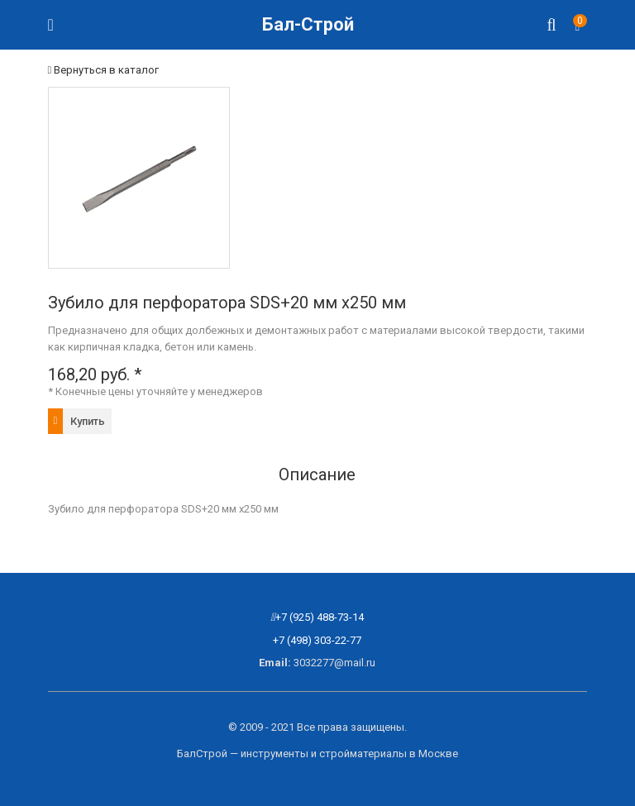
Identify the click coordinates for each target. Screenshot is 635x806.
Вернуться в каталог (104, 70)
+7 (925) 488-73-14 (319, 617)
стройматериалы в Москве (388, 753)
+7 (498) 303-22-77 (317, 640)
